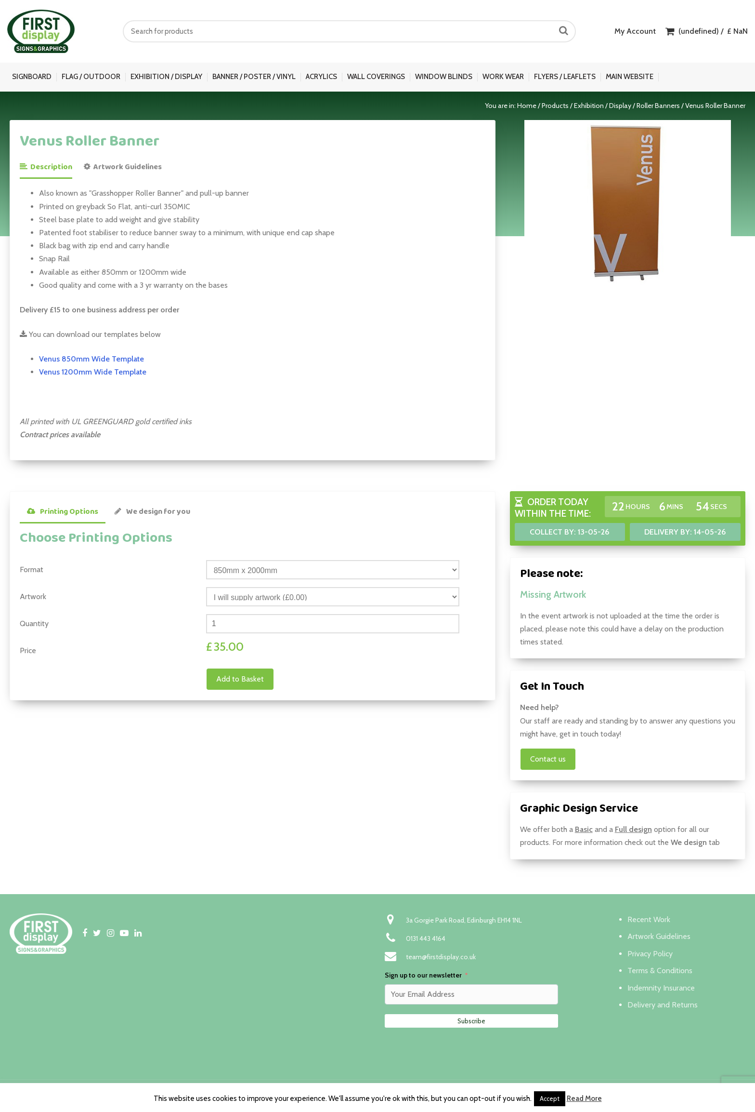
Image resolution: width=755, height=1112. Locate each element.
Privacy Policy (650, 953)
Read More (584, 1098)
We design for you (152, 512)
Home (526, 105)
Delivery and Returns (662, 1004)
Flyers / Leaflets (565, 76)
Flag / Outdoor (91, 76)
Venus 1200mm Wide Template (92, 371)
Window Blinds (443, 76)
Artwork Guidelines (123, 167)
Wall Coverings (376, 76)
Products (555, 105)
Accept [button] (550, 1098)
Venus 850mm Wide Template (91, 358)
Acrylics (321, 76)
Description (46, 167)
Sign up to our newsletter (423, 975)
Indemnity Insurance (661, 987)
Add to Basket (240, 678)
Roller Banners (658, 105)
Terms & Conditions (659, 970)
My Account (635, 31)
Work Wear (503, 76)
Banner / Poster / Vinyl (254, 76)
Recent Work (648, 919)
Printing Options (62, 512)
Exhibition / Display (166, 76)
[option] (627, 202)
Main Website (629, 76)
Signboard (32, 76)
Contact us (548, 759)
